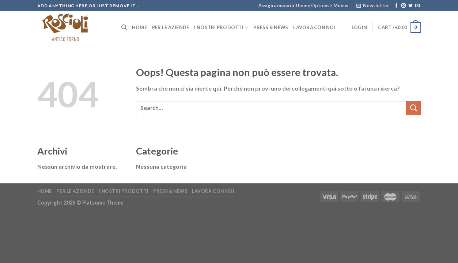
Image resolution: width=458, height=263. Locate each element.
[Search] (124, 27)
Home (139, 27)
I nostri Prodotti (221, 27)
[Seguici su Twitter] (410, 5)
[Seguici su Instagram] (403, 5)
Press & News (270, 27)
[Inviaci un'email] (417, 5)
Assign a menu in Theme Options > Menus (303, 5)
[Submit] (413, 108)
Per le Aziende (170, 27)
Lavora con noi (314, 27)
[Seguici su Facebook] (396, 5)
